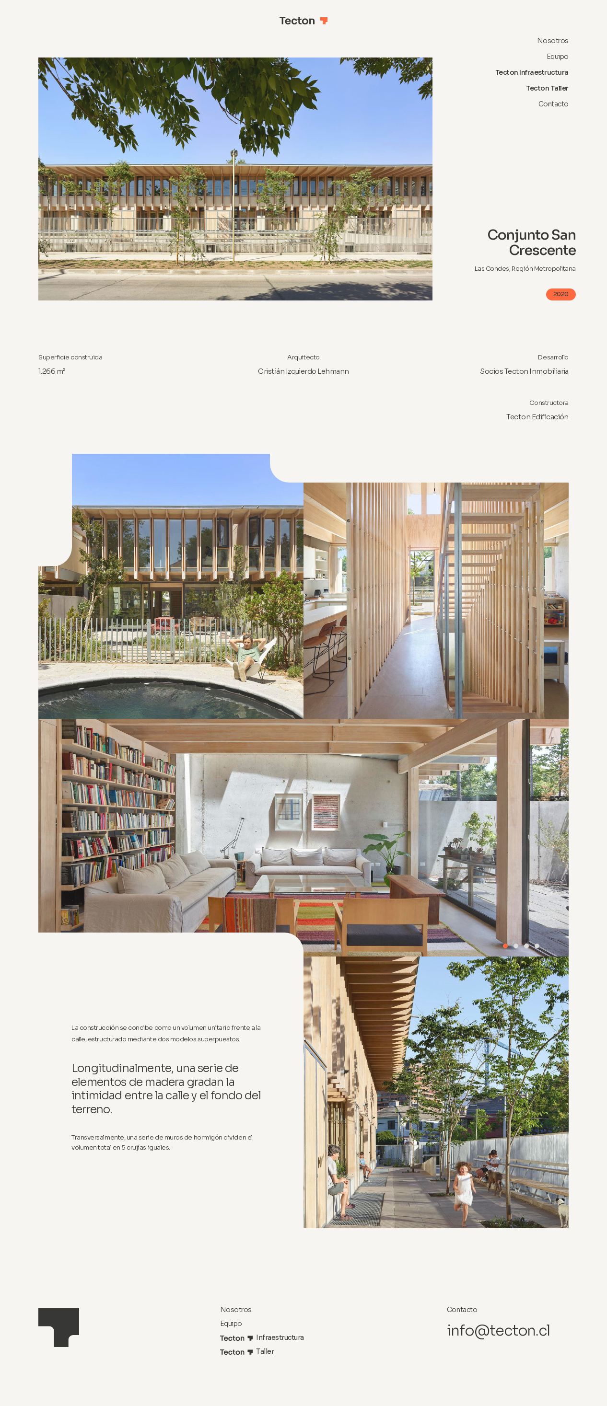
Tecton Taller (547, 88)
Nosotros (553, 40)
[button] (505, 946)
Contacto (553, 104)
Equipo (558, 56)
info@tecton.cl (498, 1331)
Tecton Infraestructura (532, 72)
